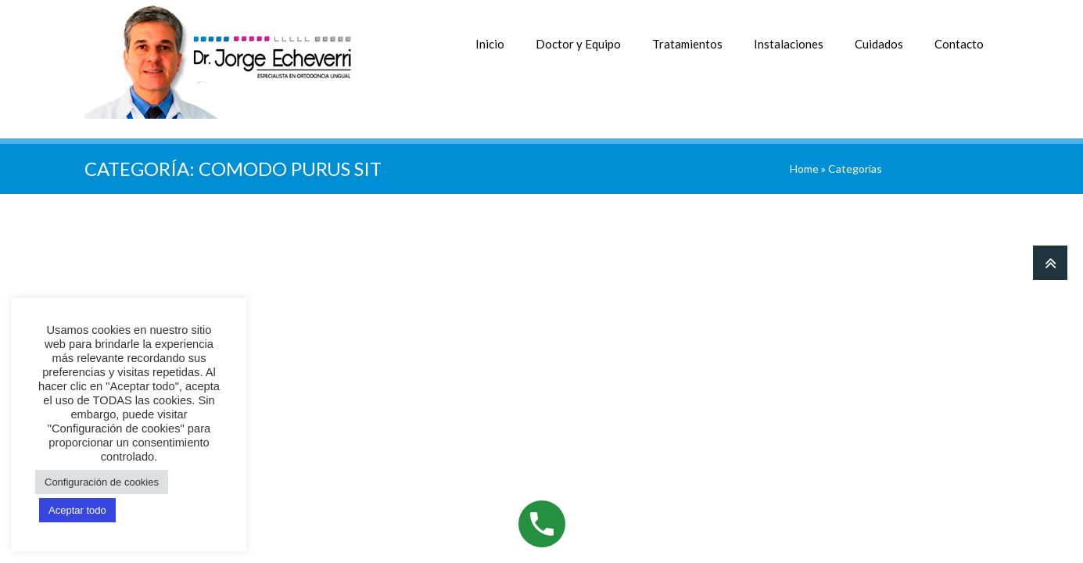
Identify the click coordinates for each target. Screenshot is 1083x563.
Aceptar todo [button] (77, 510)
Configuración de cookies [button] (102, 482)
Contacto (959, 44)
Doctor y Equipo (578, 44)
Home (804, 168)
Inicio (489, 44)
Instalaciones (788, 44)
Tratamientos (687, 44)
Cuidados (879, 44)
